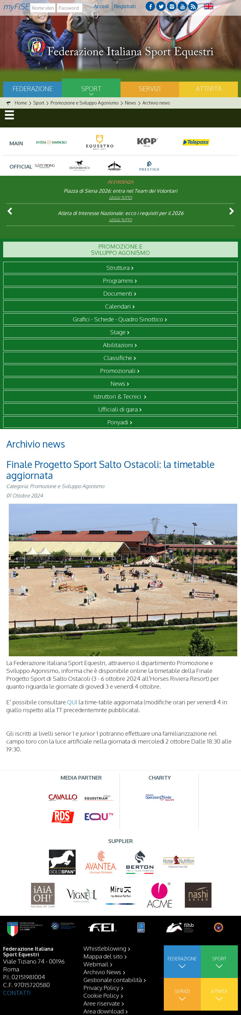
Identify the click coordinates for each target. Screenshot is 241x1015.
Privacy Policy (101, 987)
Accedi (101, 6)
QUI (72, 702)
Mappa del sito (103, 956)
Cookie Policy (101, 995)
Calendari (118, 306)
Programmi (118, 280)
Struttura (118, 267)
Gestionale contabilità (112, 979)
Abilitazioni (118, 344)
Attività (209, 88)
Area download (103, 1011)
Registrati (125, 6)
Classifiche (118, 357)
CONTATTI (17, 992)
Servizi (150, 88)
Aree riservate (101, 1003)
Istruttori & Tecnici (118, 396)
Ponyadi (117, 422)
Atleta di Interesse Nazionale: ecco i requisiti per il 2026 (120, 213)
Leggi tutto (120, 197)
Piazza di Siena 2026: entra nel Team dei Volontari (120, 191)
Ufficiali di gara (118, 409)
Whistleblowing (104, 948)
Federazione (33, 88)
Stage (118, 332)
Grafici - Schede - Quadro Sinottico (118, 319)
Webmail (95, 964)
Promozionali (118, 370)
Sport (91, 88)
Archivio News (102, 971)
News (117, 383)
